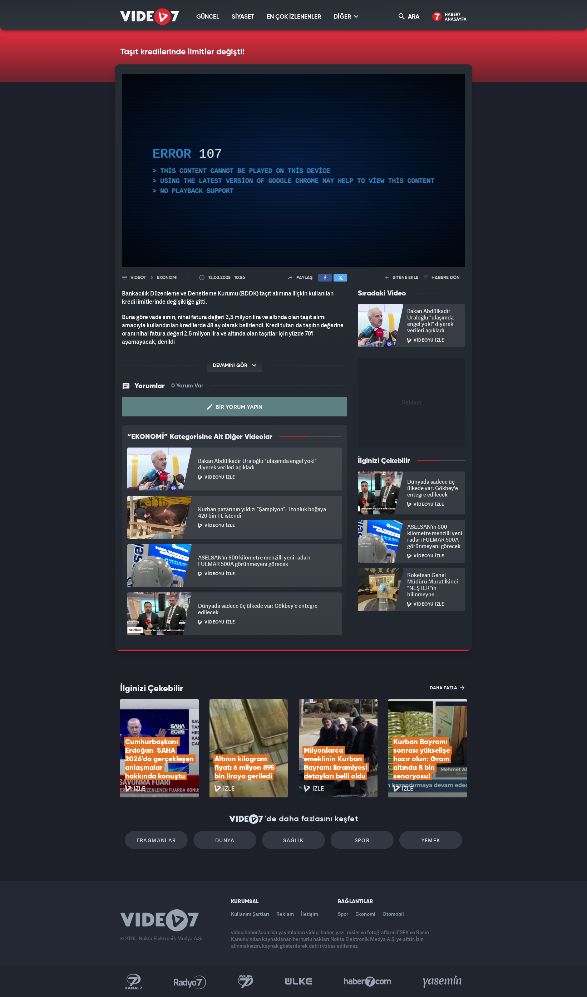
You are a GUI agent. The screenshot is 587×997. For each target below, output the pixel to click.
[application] (293, 170)
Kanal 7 (133, 981)
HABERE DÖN (442, 277)
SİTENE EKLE (401, 277)
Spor (362, 840)
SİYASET (243, 17)
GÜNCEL (207, 17)
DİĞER (346, 17)
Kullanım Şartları (250, 913)
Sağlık (293, 840)
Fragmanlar (156, 840)
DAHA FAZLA (447, 687)
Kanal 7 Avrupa (245, 981)
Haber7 (367, 981)
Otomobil (393, 913)
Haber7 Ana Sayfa (449, 17)
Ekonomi (365, 913)
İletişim (309, 913)
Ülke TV (298, 981)
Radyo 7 (190, 981)
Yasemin (443, 981)
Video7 (137, 277)
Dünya (225, 840)
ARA (409, 17)
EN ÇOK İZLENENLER (294, 17)
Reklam (285, 913)
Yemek (430, 840)
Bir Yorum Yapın (234, 407)
